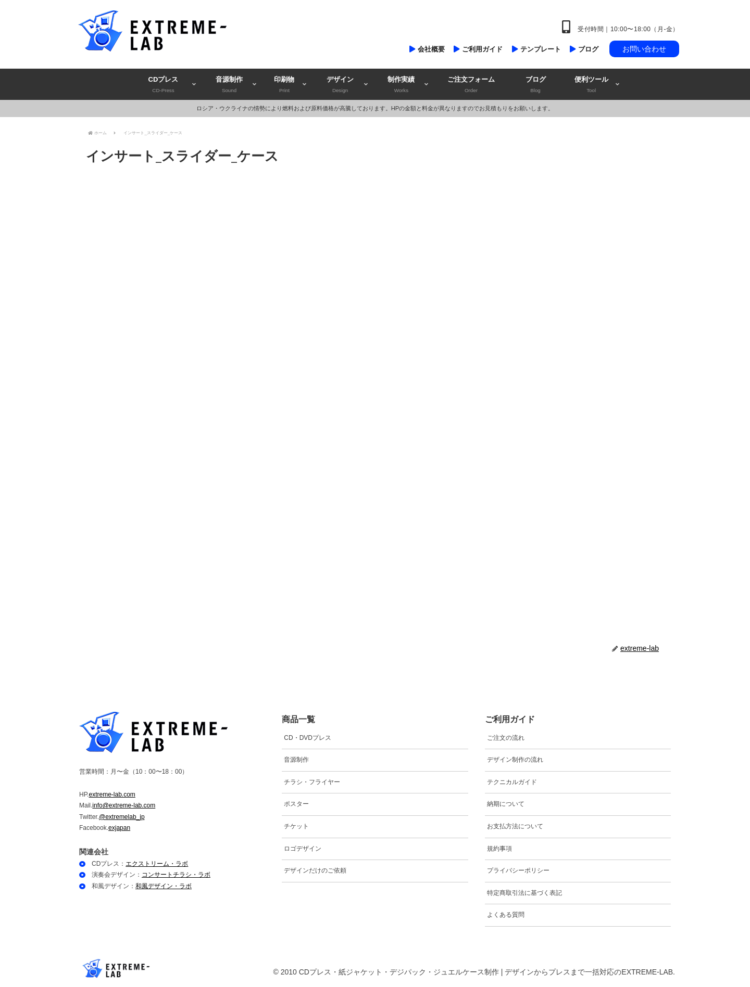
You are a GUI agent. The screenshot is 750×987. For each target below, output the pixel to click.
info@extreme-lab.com (123, 805)
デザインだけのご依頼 (315, 870)
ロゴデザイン (302, 848)
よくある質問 (505, 914)
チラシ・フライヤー (312, 782)
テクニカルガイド (512, 782)
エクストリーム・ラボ (157, 863)
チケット (296, 826)
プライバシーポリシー (518, 870)
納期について (505, 803)
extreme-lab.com (112, 794)
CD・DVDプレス (307, 737)
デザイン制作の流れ (515, 759)
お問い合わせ (644, 49)
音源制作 (296, 759)
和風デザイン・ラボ (163, 886)
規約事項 (499, 848)
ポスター (296, 803)
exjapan (119, 827)
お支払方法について (515, 826)
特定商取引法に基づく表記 (524, 892)
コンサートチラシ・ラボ (176, 874)
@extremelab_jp (122, 817)
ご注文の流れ (505, 737)
